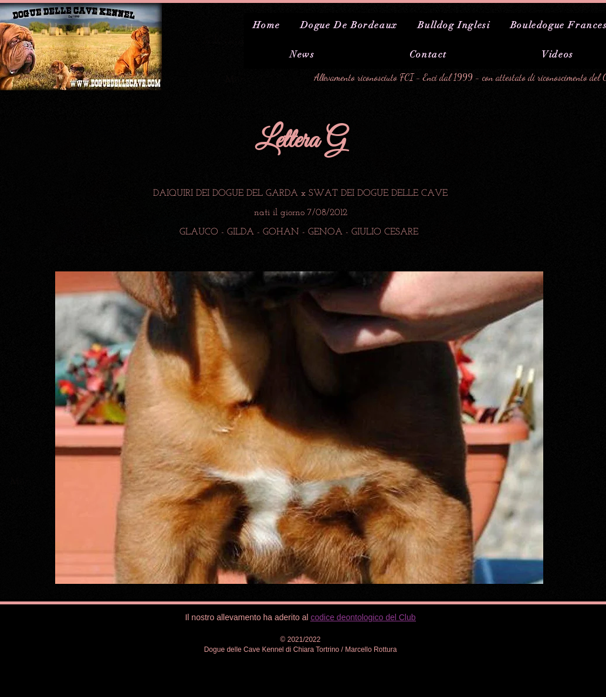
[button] (299, 427)
